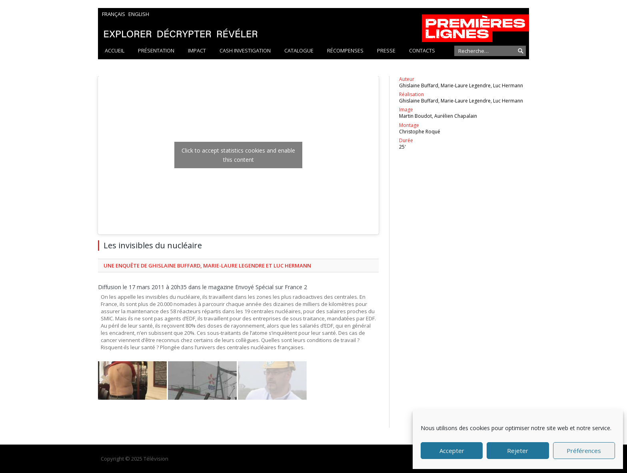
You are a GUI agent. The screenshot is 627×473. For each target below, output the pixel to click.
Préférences (584, 451)
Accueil (114, 50)
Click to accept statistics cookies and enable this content (238, 155)
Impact (197, 50)
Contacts (422, 50)
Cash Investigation (245, 50)
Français (113, 14)
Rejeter (517, 451)
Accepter (451, 451)
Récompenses (345, 50)
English (138, 14)
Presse (386, 50)
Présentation (156, 50)
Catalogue (299, 50)
